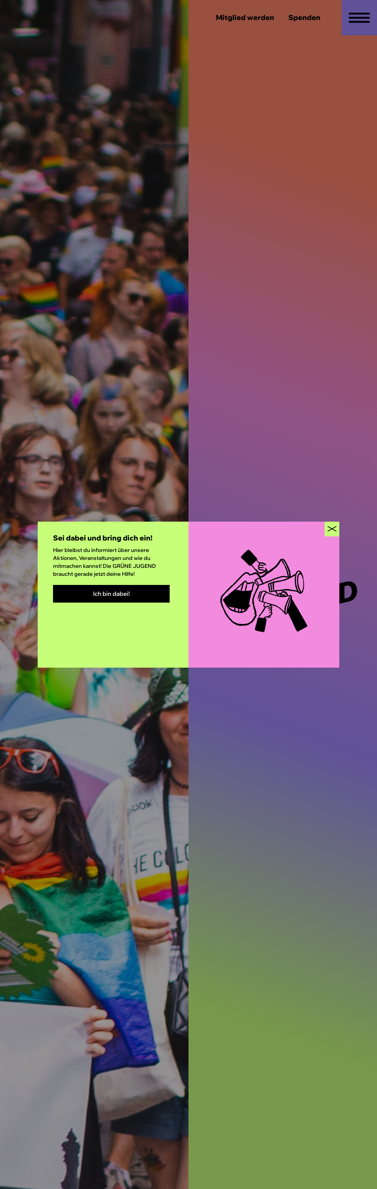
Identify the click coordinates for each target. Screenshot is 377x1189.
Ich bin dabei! (111, 593)
